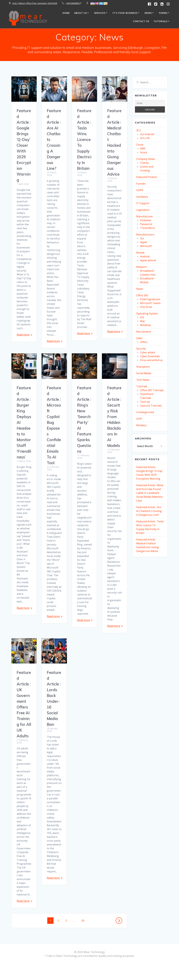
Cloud (139, 144)
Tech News (143, 380)
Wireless (141, 425)
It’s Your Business (125, 12)
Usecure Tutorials (151, 405)
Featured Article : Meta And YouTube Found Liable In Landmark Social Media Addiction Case (149, 492)
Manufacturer (144, 216)
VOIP (139, 418)
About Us (80, 12)
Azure (143, 152)
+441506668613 (73, 3)
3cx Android (147, 134)
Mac (142, 321)
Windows (145, 325)
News (148, 12)
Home (66, 12)
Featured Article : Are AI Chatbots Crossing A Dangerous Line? (149, 511)
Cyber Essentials (150, 356)
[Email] (150, 103)
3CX (138, 130)
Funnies (141, 183)
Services (99, 12)
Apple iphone (148, 260)
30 (84, 920)
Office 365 (142, 295)
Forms (163, 12)
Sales (139, 338)
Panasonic (146, 224)
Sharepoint (143, 366)
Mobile (140, 252)
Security (141, 348)
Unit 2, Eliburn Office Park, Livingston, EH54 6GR (34, 3)
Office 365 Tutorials (152, 390)
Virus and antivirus (151, 360)
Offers (144, 342)
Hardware (142, 196)
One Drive (146, 307)
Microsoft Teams (150, 303)
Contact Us (141, 21)
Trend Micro (147, 228)
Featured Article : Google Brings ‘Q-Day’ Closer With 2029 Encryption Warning (24, 145)
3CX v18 (144, 138)
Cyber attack (147, 352)
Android (145, 256)
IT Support (142, 203)
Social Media (143, 373)
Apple (143, 242)
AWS (143, 148)
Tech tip (145, 402)
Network (141, 267)
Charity (144, 163)
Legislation (143, 210)
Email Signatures (150, 299)
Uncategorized (145, 412)
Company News (145, 159)
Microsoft (146, 246)
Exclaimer (145, 220)
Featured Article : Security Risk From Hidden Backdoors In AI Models (114, 416)
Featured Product (146, 177)
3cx (142, 238)
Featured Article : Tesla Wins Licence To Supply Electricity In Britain (84, 139)
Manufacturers (145, 234)
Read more (23, 334)
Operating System (147, 313)
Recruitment (143, 331)
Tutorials (160, 21)
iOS (142, 317)
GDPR (139, 190)
